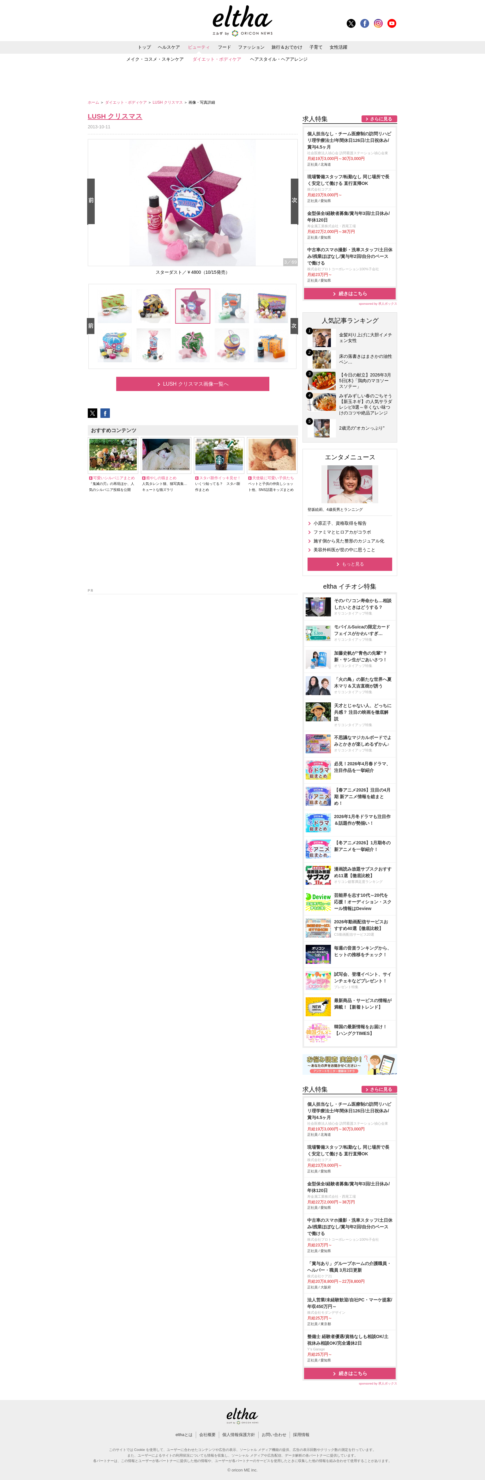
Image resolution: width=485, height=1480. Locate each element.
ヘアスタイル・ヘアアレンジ (279, 59)
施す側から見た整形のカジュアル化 (349, 540)
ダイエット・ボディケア (217, 59)
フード (224, 47)
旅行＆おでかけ (287, 47)
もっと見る (353, 563)
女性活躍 (338, 47)
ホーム (94, 102)
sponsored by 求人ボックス (378, 303)
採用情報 (301, 1434)
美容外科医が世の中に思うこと (344, 549)
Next (296, 202)
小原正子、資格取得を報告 (340, 523)
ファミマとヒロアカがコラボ (342, 532)
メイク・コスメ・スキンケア (155, 59)
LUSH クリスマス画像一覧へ (195, 384)
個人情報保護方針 (238, 1434)
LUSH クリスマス (168, 102)
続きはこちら (353, 293)
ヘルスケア (169, 47)
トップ (144, 47)
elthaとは (184, 1434)
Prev (92, 202)
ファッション (251, 47)
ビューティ (199, 47)
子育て (316, 47)
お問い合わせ (274, 1434)
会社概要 (207, 1434)
